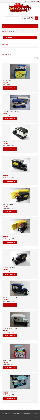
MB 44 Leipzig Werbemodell (9, 267)
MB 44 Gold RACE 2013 (8, 204)
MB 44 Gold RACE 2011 (8, 174)
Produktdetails (10, 88)
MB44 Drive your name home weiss (11, 328)
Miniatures (18, 30)
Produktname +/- (5, 54)
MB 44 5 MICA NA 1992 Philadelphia (11, 111)
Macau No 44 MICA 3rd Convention (11, 80)
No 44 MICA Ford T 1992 (8, 360)
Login (25, 1)
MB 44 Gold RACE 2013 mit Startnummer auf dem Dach (15, 235)
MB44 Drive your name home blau (10, 297)
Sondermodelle (26, 30)
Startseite (12, 30)
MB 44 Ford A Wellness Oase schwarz (11, 142)
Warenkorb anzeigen (36, 18)
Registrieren (29, 1)
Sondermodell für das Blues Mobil (10, 391)
